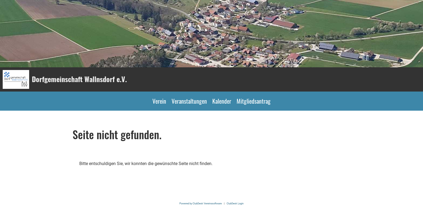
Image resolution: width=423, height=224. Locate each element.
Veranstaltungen (189, 101)
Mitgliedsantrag (254, 101)
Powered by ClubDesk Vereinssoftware (200, 203)
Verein (159, 101)
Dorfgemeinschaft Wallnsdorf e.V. (79, 79)
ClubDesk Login (235, 203)
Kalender (221, 101)
